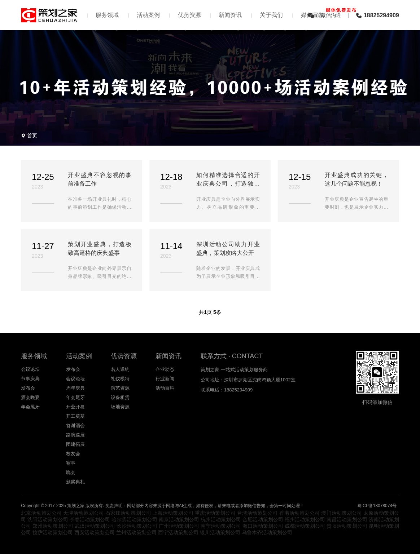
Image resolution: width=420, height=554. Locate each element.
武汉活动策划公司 (95, 526)
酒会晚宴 (30, 397)
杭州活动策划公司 (221, 519)
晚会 (70, 472)
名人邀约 (120, 369)
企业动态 (165, 369)
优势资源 (189, 15)
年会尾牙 (30, 406)
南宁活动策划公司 (221, 526)
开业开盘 (75, 406)
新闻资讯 (230, 15)
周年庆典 (75, 388)
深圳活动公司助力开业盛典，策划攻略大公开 (228, 248)
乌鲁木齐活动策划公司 (267, 532)
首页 (32, 135)
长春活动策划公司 (90, 519)
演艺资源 (120, 388)
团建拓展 (75, 444)
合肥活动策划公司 (262, 519)
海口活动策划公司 (262, 526)
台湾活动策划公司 (257, 513)
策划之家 (75, 505)
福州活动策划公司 (305, 519)
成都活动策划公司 (305, 526)
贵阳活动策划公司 (347, 526)
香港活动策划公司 (299, 513)
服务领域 (107, 15)
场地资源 (120, 406)
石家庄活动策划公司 (128, 513)
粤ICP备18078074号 (377, 505)
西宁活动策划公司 (178, 532)
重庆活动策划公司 (215, 513)
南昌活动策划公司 (347, 519)
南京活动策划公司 (179, 519)
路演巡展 (75, 435)
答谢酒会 (75, 425)
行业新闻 (165, 378)
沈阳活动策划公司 (47, 519)
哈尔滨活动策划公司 (134, 519)
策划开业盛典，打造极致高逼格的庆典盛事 (99, 248)
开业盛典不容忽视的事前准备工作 (99, 179)
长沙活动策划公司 (137, 526)
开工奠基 (75, 416)
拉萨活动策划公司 (52, 532)
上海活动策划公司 (173, 513)
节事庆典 (30, 378)
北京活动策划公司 (41, 513)
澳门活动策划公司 (341, 513)
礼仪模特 (120, 378)
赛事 (70, 463)
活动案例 (148, 15)
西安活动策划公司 (94, 532)
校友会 (73, 453)
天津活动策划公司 (83, 513)
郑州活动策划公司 (52, 526)
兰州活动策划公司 (136, 532)
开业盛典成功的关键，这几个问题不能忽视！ (356, 179)
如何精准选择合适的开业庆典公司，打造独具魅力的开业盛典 (228, 180)
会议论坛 (30, 369)
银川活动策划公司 (220, 532)
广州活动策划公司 (179, 526)
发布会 (28, 388)
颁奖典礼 (75, 481)
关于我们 (271, 15)
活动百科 (165, 388)
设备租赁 (120, 397)
